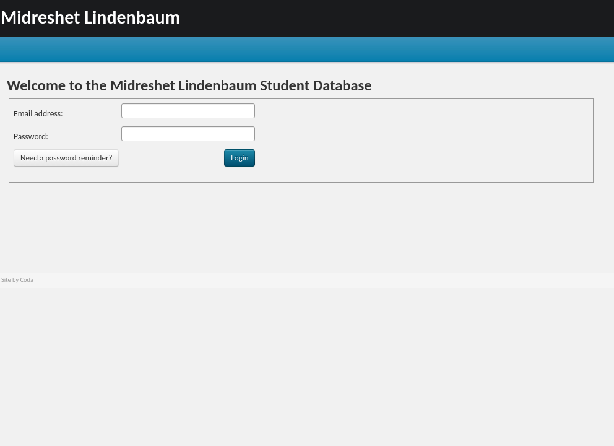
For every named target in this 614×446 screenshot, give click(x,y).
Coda (26, 280)
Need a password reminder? (66, 157)
